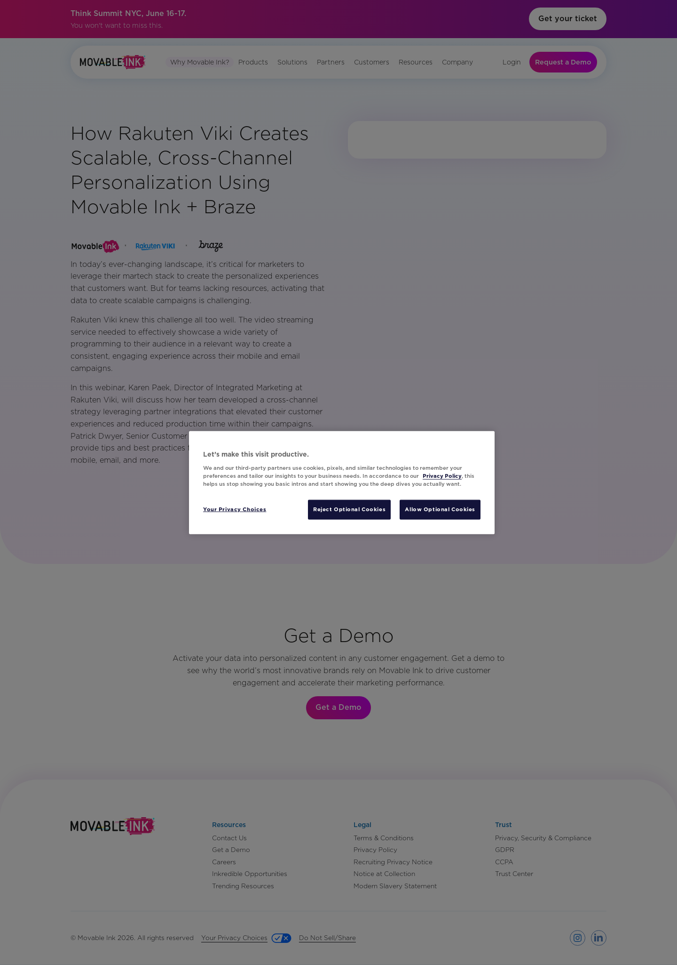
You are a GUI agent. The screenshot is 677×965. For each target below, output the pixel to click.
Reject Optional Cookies (349, 509)
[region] (342, 482)
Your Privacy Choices (234, 509)
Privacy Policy (442, 475)
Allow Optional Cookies (440, 509)
